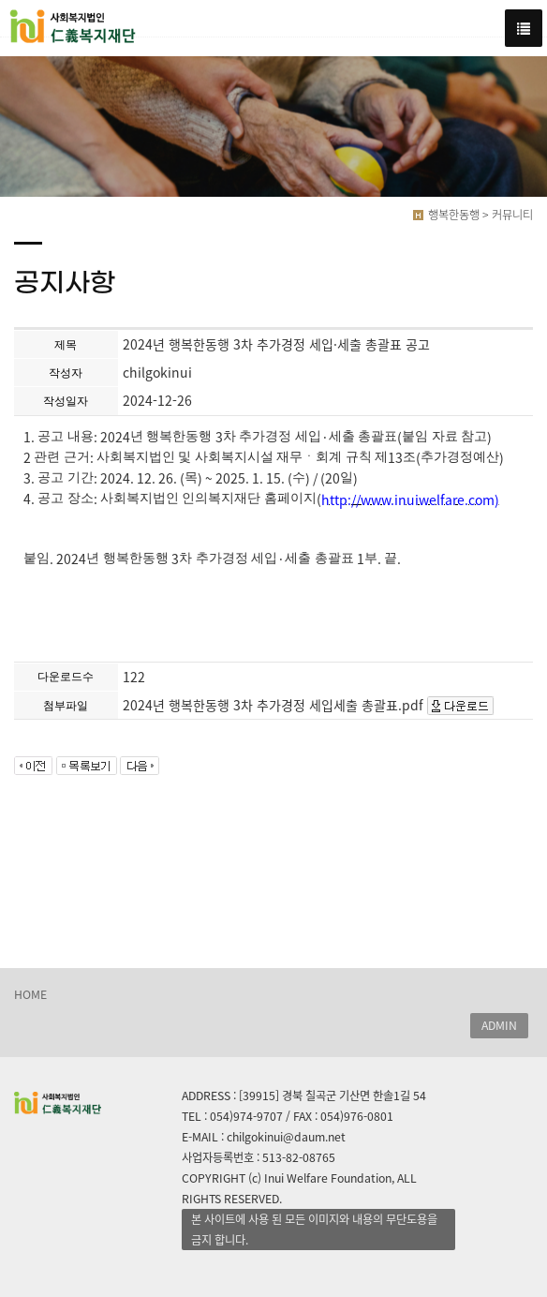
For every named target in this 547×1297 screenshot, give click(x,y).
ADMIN (499, 1025)
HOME (30, 994)
